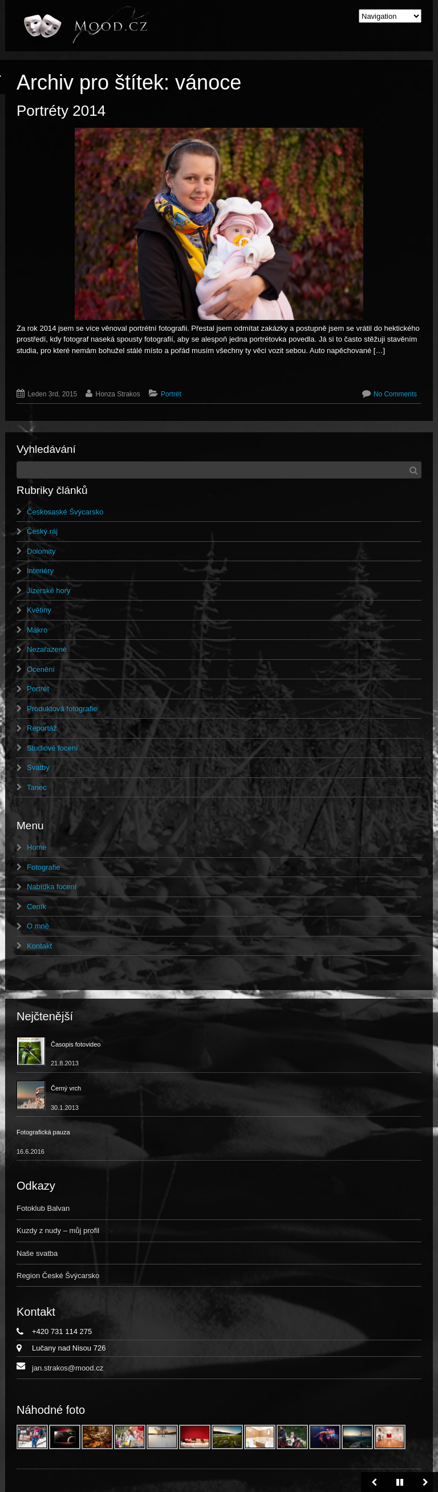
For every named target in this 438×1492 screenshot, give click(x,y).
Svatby (38, 767)
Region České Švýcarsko (58, 1275)
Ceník (36, 906)
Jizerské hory (49, 590)
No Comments (395, 394)
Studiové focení (52, 748)
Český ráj (42, 531)
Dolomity (41, 551)
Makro (37, 630)
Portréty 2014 (61, 110)
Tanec (37, 787)
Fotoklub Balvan (43, 1208)
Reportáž (42, 728)
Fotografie (43, 867)
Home (37, 847)
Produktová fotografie (62, 708)
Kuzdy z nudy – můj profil (58, 1230)
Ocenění (41, 669)
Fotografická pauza (43, 1132)
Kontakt (39, 946)
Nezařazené (47, 649)
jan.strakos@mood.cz (67, 1368)
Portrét (171, 394)
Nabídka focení (51, 886)
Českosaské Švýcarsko (65, 512)
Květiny (39, 610)
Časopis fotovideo (75, 1044)
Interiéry (40, 570)
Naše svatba (37, 1253)
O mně (38, 926)
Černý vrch (66, 1088)
